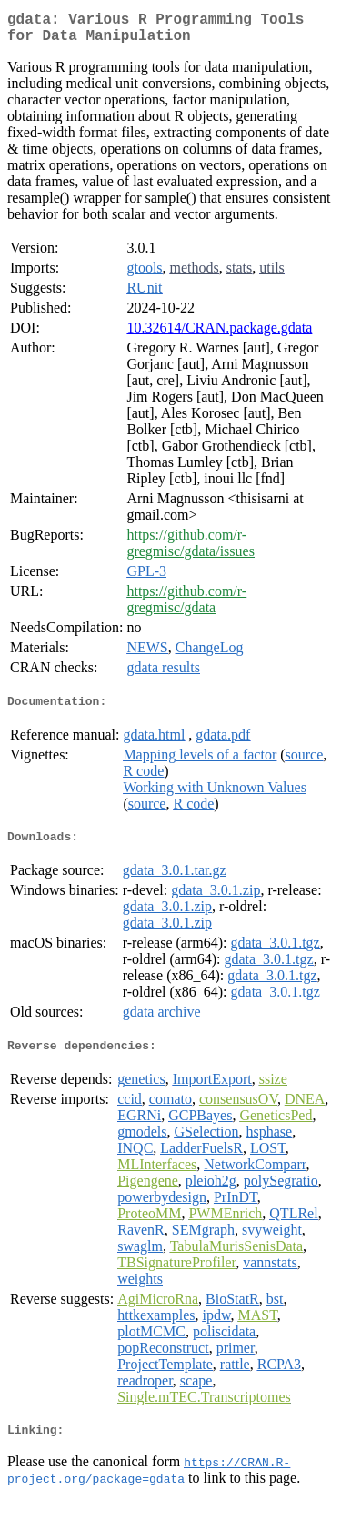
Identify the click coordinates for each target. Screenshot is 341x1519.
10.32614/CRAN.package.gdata (219, 335)
